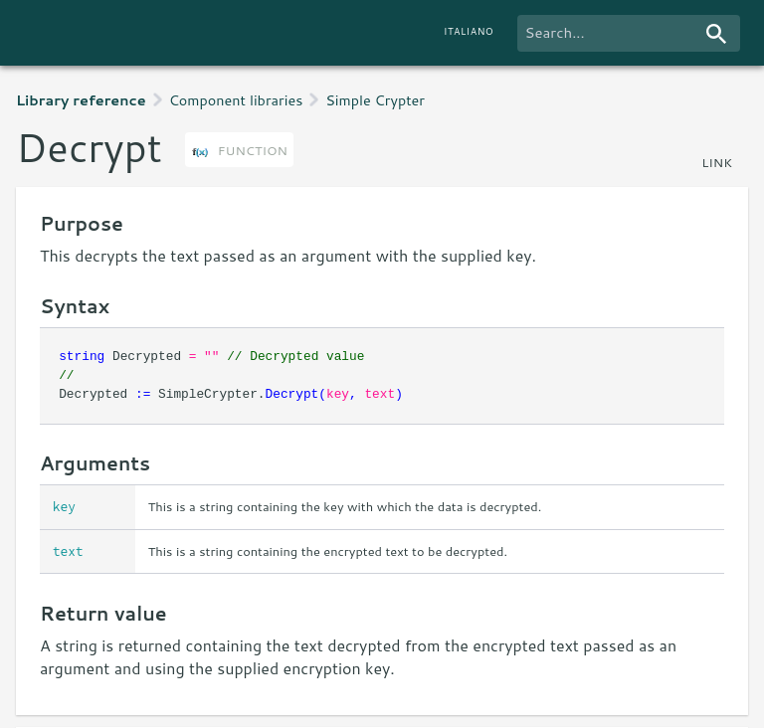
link (716, 162)
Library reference (81, 100)
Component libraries (236, 100)
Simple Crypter (375, 100)
